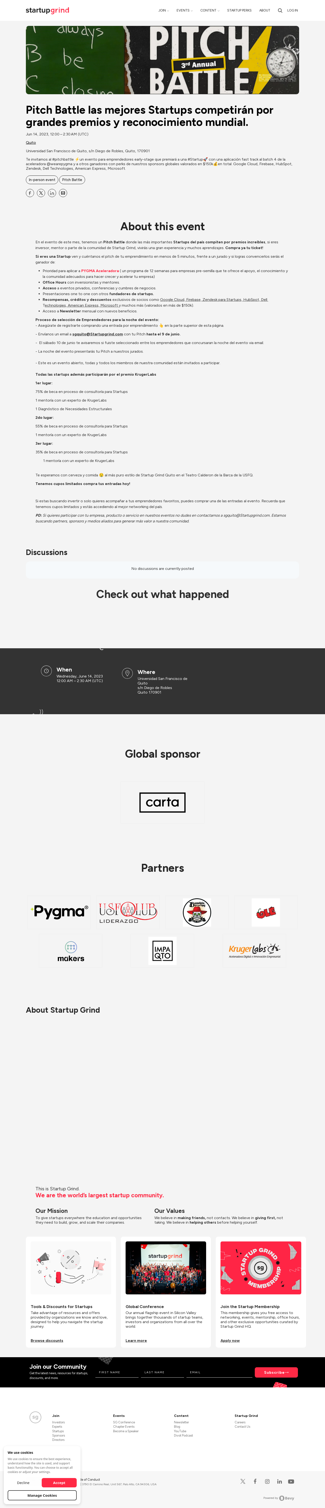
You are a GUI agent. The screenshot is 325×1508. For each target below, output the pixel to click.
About (264, 10)
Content (208, 10)
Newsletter (181, 1422)
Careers (240, 1422)
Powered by (278, 1498)
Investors (58, 1422)
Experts (57, 1426)
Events (183, 10)
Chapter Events (123, 1426)
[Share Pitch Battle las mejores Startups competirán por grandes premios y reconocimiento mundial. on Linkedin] (52, 193)
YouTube (180, 1431)
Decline (23, 1482)
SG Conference (124, 1422)
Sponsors (58, 1435)
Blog (177, 1426)
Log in (292, 10)
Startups (58, 1431)
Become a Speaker (126, 1431)
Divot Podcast (183, 1435)
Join (162, 10)
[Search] (280, 10)
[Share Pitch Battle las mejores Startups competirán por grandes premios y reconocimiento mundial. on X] (41, 193)
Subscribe (274, 1372)
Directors (58, 1440)
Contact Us (242, 1426)
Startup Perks (239, 10)
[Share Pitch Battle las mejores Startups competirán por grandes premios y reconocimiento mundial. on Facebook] (30, 193)
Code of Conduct (87, 1479)
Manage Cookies (42, 1495)
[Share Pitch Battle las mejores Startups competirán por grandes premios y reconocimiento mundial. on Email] (63, 193)
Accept (59, 1482)
